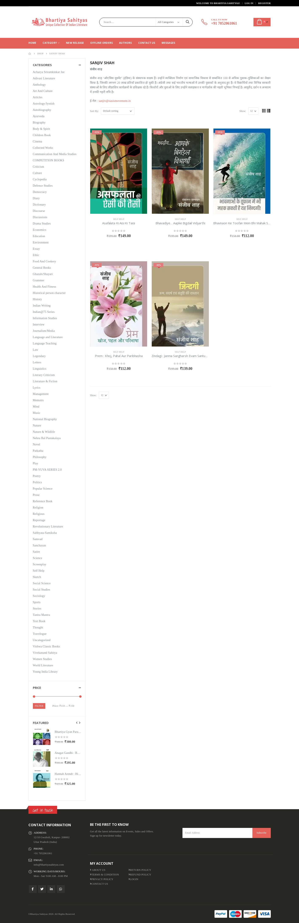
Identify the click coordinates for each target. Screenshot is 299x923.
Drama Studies (42, 223)
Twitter (42, 889)
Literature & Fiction (45, 381)
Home (32, 43)
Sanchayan (39, 545)
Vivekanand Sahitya (45, 652)
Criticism (38, 166)
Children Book (42, 135)
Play (35, 463)
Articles (38, 97)
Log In (249, 3)
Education (39, 236)
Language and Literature (48, 337)
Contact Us (146, 43)
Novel (36, 444)
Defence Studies (43, 185)
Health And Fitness (44, 286)
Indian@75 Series (44, 311)
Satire (36, 551)
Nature (37, 425)
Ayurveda (39, 116)
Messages (168, 43)
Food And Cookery (44, 261)
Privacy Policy (101, 879)
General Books (42, 267)
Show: (242, 111)
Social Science (42, 583)
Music (36, 412)
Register (264, 3)
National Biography (45, 419)
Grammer (38, 280)
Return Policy (140, 870)
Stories (37, 608)
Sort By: (94, 111)
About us (97, 870)
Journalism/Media (44, 330)
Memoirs (38, 400)
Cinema (37, 141)
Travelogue (40, 633)
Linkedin (51, 889)
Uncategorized (42, 640)
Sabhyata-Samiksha (45, 532)
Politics (37, 482)
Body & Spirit (41, 128)
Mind (36, 406)
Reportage (39, 520)
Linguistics (39, 368)
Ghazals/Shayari (43, 274)
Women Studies (42, 659)
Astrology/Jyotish (44, 103)
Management (41, 394)
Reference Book (42, 501)
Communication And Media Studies (54, 154)
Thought (38, 627)
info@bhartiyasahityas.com (49, 864)
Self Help (118, 219)
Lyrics (36, 387)
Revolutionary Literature (48, 526)
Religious (38, 513)
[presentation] (77, 723)
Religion (38, 507)
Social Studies (41, 589)
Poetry (37, 476)
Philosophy (40, 457)
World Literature (43, 665)
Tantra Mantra (41, 614)
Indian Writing (42, 305)
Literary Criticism (44, 375)
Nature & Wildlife (44, 431)
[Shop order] (118, 111)
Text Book (39, 621)
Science (37, 558)
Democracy (40, 192)
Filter (39, 705)
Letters (37, 362)
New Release (75, 43)
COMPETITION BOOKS (48, 160)
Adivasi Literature (44, 78)
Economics (39, 229)
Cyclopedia (40, 179)
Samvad (38, 539)
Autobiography (42, 110)
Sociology (39, 596)
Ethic (36, 255)
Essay (36, 248)
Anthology (39, 84)
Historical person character (49, 293)
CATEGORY (50, 43)
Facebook (33, 889)
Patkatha (38, 450)
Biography (39, 122)
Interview (38, 324)
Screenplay (39, 564)
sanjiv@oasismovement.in (115, 100)
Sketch (37, 577)
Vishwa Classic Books (46, 646)
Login (133, 879)
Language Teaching (45, 343)
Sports (37, 602)
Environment (41, 242)
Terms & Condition (104, 874)
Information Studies (45, 318)
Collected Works (43, 147)
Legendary (39, 356)
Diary (36, 198)
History (37, 299)
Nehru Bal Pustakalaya (47, 438)
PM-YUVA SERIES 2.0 (47, 469)
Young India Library (45, 671)
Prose (36, 495)
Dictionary (39, 204)
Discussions (40, 217)
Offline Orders (101, 43)
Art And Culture (43, 91)
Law (35, 349)
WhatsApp (61, 889)
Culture (37, 173)
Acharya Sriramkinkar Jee (49, 72)
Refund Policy (140, 874)
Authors (125, 43)
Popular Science (43, 488)
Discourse (39, 210)
